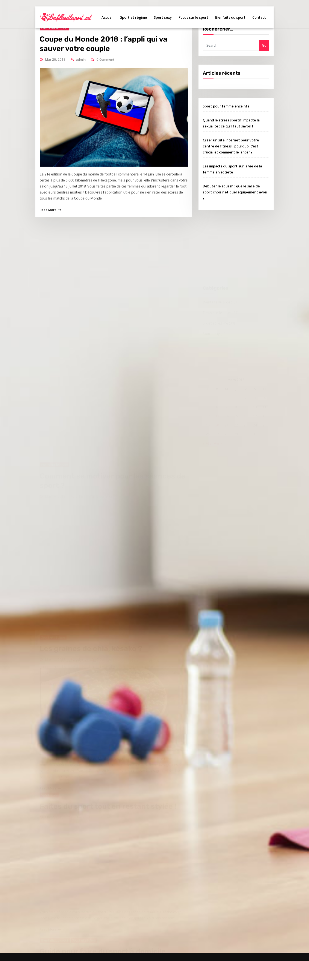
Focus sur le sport (193, 17)
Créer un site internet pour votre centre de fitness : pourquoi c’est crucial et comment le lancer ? (231, 166)
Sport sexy (163, 17)
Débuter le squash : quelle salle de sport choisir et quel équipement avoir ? (235, 212)
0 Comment (105, 95)
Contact (259, 17)
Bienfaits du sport (230, 17)
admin (81, 95)
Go (264, 51)
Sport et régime (133, 17)
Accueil (107, 17)
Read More (48, 245)
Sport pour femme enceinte (226, 126)
